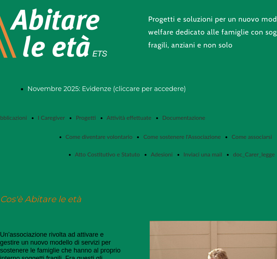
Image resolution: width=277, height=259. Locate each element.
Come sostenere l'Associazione (182, 136)
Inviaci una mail (203, 154)
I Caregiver (51, 117)
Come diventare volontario (99, 136)
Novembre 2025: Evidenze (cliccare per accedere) (106, 89)
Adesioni (162, 154)
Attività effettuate (129, 117)
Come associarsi (252, 136)
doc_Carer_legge (254, 154)
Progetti (86, 117)
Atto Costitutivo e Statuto (107, 154)
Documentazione (183, 117)
